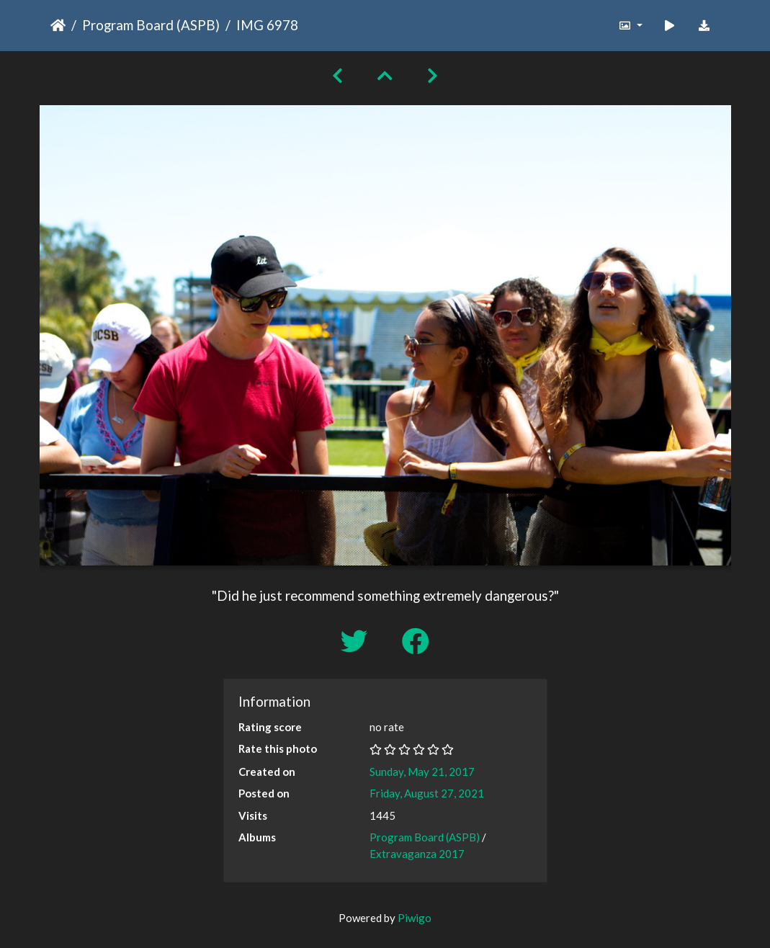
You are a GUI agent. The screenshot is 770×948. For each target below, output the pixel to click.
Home (58, 25)
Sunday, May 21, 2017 (422, 771)
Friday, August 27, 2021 (427, 793)
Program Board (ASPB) (151, 25)
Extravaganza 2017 (417, 853)
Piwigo (414, 917)
